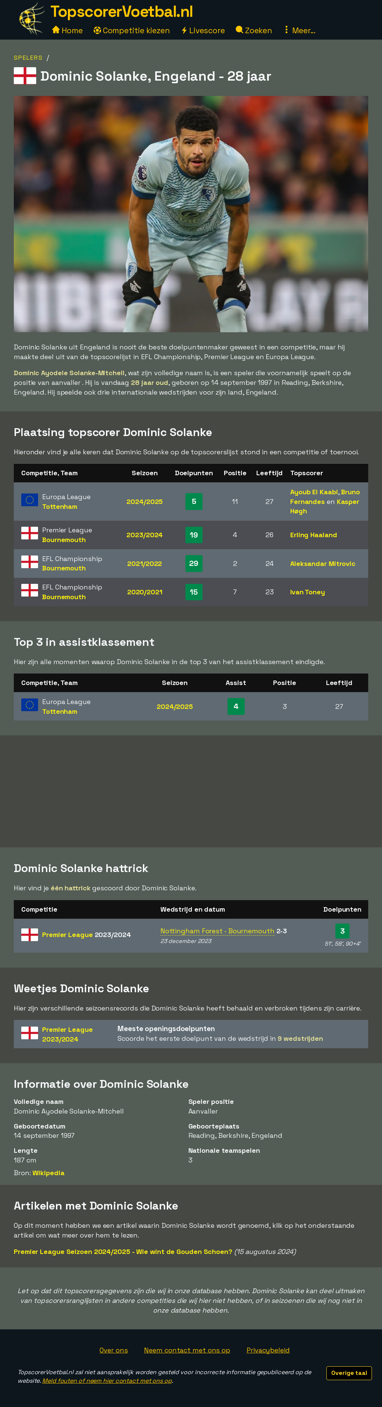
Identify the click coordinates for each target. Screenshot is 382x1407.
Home (67, 30)
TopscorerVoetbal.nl (121, 11)
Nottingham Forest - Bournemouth (217, 931)
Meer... (299, 30)
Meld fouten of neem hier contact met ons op (107, 1381)
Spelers (28, 58)
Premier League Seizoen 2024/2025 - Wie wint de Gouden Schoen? (123, 1251)
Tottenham (59, 506)
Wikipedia (48, 1172)
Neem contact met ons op (187, 1350)
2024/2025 (144, 501)
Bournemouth (64, 539)
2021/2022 (144, 563)
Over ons (114, 1350)
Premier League (86, 934)
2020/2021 (144, 592)
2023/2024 (144, 534)
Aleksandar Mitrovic (323, 563)
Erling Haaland (313, 534)
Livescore (203, 30)
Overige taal (349, 1373)
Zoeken (254, 30)
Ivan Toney (307, 592)
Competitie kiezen (132, 30)
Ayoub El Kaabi (314, 492)
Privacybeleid (268, 1350)
